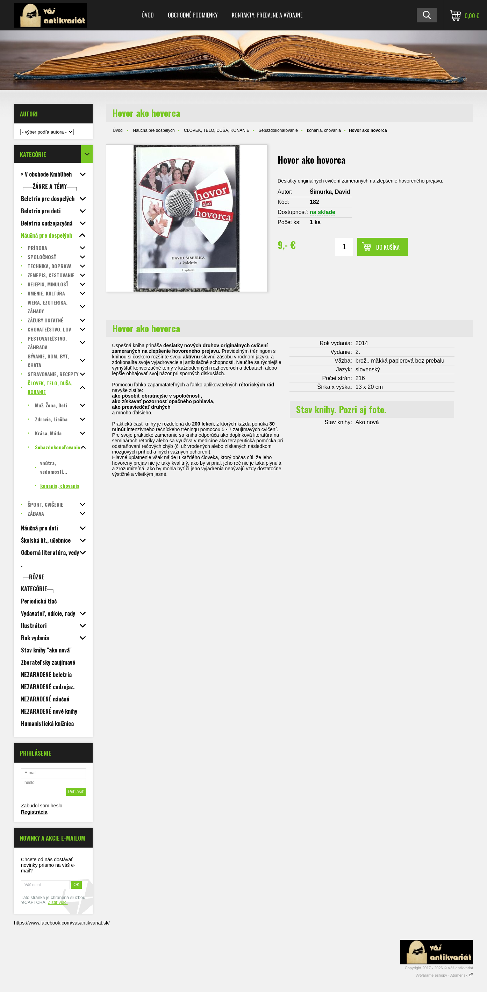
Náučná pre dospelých (153, 130)
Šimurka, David (330, 192)
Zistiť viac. (58, 902)
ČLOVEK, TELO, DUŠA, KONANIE (216, 130)
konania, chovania (324, 130)
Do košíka (388, 247)
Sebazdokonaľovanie (278, 130)
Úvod (148, 15)
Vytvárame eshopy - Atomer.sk (444, 975)
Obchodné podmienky (193, 15)
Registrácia (34, 812)
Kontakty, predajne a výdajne (267, 15)
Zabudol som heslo (41, 805)
